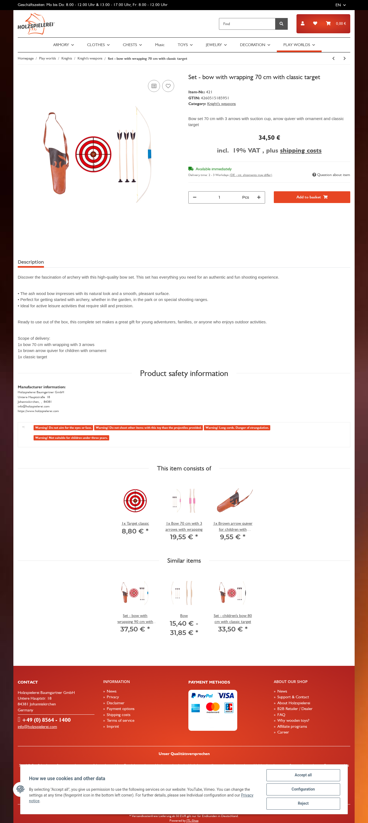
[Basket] (336, 23)
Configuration (302, 789)
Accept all (303, 775)
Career (282, 732)
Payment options (120, 708)
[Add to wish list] (168, 86)
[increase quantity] (259, 197)
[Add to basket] (312, 197)
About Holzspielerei (293, 702)
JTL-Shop (192, 820)
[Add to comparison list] (154, 86)
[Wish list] (315, 23)
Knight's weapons (221, 103)
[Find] (247, 24)
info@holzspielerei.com (37, 726)
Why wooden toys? (292, 720)
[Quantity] (219, 197)
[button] (302, 23)
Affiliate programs (291, 726)
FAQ (280, 714)
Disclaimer (115, 702)
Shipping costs (118, 714)
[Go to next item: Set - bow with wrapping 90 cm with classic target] (344, 58)
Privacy (112, 696)
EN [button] (338, 4)
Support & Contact (292, 696)
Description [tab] (31, 262)
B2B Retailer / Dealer (294, 708)
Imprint (112, 726)
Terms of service (120, 720)
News (111, 691)
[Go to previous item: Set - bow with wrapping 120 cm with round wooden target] (333, 58)
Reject (303, 803)
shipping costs (301, 150)
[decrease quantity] (195, 197)
